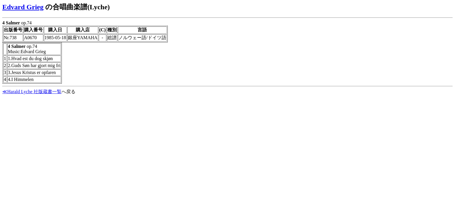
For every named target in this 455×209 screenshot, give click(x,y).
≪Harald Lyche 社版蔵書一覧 (32, 91)
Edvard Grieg (23, 7)
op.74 (227, 53)
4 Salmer (11, 22)
